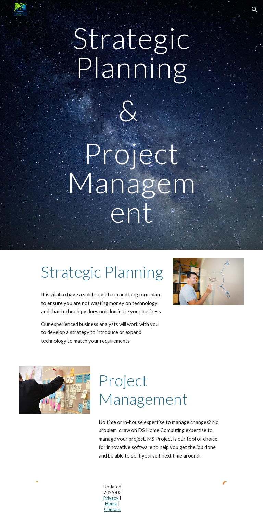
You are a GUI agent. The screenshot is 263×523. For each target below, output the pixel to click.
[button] (255, 9)
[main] (131, 125)
